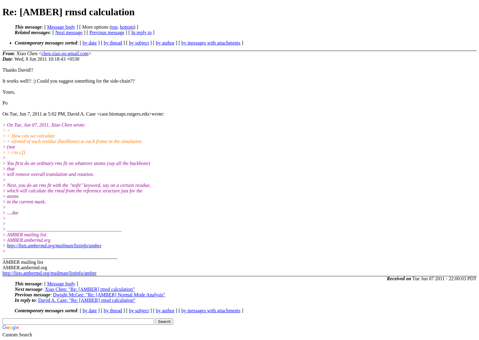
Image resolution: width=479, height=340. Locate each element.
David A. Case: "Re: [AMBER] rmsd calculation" (86, 300)
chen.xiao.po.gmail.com (65, 53)
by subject (139, 42)
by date (89, 42)
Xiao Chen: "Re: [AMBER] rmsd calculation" (90, 289)
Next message (68, 32)
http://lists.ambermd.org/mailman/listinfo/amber (54, 245)
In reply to (141, 32)
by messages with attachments (210, 42)
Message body (61, 27)
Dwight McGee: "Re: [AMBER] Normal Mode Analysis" (109, 294)
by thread (113, 42)
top (114, 27)
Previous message (107, 32)
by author (165, 42)
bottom (126, 27)
